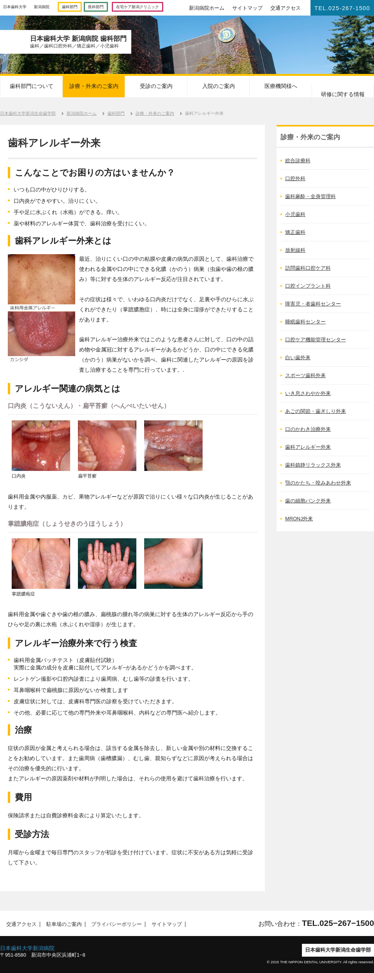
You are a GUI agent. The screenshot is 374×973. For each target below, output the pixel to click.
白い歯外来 (297, 357)
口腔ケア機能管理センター (315, 339)
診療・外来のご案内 (93, 86)
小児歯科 (295, 214)
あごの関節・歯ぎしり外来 (315, 411)
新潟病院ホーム (206, 8)
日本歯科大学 (14, 7)
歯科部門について (31, 86)
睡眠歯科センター (305, 322)
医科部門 (96, 7)
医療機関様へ (281, 86)
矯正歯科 (295, 232)
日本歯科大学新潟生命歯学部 (28, 113)
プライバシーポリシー (114, 924)
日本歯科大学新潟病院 (27, 948)
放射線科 (295, 250)
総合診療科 (297, 160)
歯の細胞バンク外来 (308, 501)
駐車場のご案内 (61, 924)
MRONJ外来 (299, 519)
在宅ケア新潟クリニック (137, 7)
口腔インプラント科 (308, 286)
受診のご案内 (156, 86)
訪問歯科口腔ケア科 (308, 268)
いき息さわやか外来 (308, 393)
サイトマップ (247, 8)
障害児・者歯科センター (313, 304)
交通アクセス (285, 8)
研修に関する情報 (343, 94)
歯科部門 (70, 7)
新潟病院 (41, 7)
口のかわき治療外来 (308, 429)
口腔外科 (295, 178)
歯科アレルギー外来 (308, 447)
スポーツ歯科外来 (305, 375)
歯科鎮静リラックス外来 (313, 465)
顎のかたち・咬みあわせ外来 (318, 483)
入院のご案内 (218, 86)
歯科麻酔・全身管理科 (310, 196)
